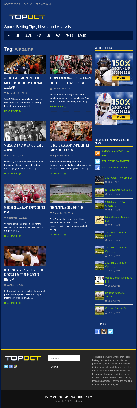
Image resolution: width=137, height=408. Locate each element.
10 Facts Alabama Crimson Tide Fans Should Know (69, 147)
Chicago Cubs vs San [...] (118, 308)
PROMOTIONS (43, 4)
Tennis (69, 36)
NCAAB (28, 36)
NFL (17, 36)
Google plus (15, 366)
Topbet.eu (77, 401)
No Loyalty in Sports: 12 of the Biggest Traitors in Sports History (24, 274)
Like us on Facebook (115, 167)
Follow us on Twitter (116, 161)
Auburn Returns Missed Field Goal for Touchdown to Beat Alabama (23, 83)
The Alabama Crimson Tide (66, 207)
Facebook (11, 366)
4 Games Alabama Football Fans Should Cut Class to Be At (70, 80)
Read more (11, 111)
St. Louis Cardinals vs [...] (119, 190)
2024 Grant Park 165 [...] (118, 177)
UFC (48, 36)
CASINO (28, 4)
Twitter (6, 366)
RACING (82, 36)
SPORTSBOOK (12, 4)
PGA (58, 36)
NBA (39, 36)
